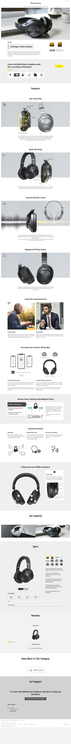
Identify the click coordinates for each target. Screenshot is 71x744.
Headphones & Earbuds (15, 720)
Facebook (2, 722)
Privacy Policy (15, 724)
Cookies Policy (26, 724)
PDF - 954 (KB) (13, 711)
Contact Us (20, 724)
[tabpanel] (54, 485)
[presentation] (20, 589)
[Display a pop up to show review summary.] (14, 69)
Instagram (14, 722)
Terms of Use (9, 724)
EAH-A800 (23, 720)
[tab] (20, 589)
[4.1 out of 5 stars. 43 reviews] (26, 69)
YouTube (10, 722)
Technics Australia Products (5, 720)
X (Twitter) (6, 722)
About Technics (3, 724)
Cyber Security (32, 724)
